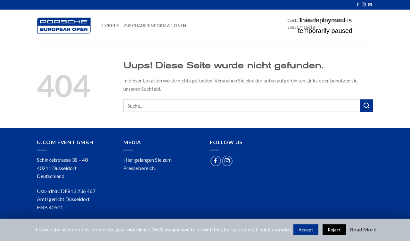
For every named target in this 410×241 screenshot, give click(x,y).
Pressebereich (139, 168)
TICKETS (110, 25)
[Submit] (366, 105)
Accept (306, 229)
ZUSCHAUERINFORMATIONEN (154, 25)
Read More (363, 229)
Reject (334, 229)
